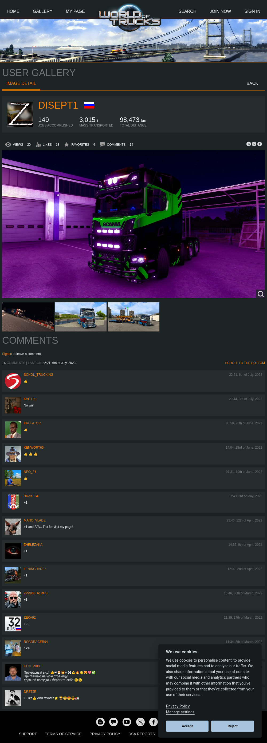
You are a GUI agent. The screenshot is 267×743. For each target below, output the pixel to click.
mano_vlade (35, 520)
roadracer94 (36, 642)
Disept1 (58, 105)
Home (13, 11)
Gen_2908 (32, 666)
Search (188, 11)
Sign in (7, 354)
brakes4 (31, 496)
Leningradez (35, 569)
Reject (233, 726)
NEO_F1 (30, 472)
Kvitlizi (30, 399)
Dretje (30, 692)
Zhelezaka (33, 545)
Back (252, 83)
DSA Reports (141, 734)
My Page (75, 11)
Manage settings (180, 712)
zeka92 (30, 617)
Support (28, 734)
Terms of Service (63, 734)
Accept (187, 726)
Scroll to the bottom (245, 363)
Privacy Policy (105, 734)
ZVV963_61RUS (36, 593)
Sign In (252, 11)
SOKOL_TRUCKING (38, 375)
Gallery (43, 11)
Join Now (220, 11)
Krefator (32, 423)
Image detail (21, 83)
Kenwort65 (34, 447)
